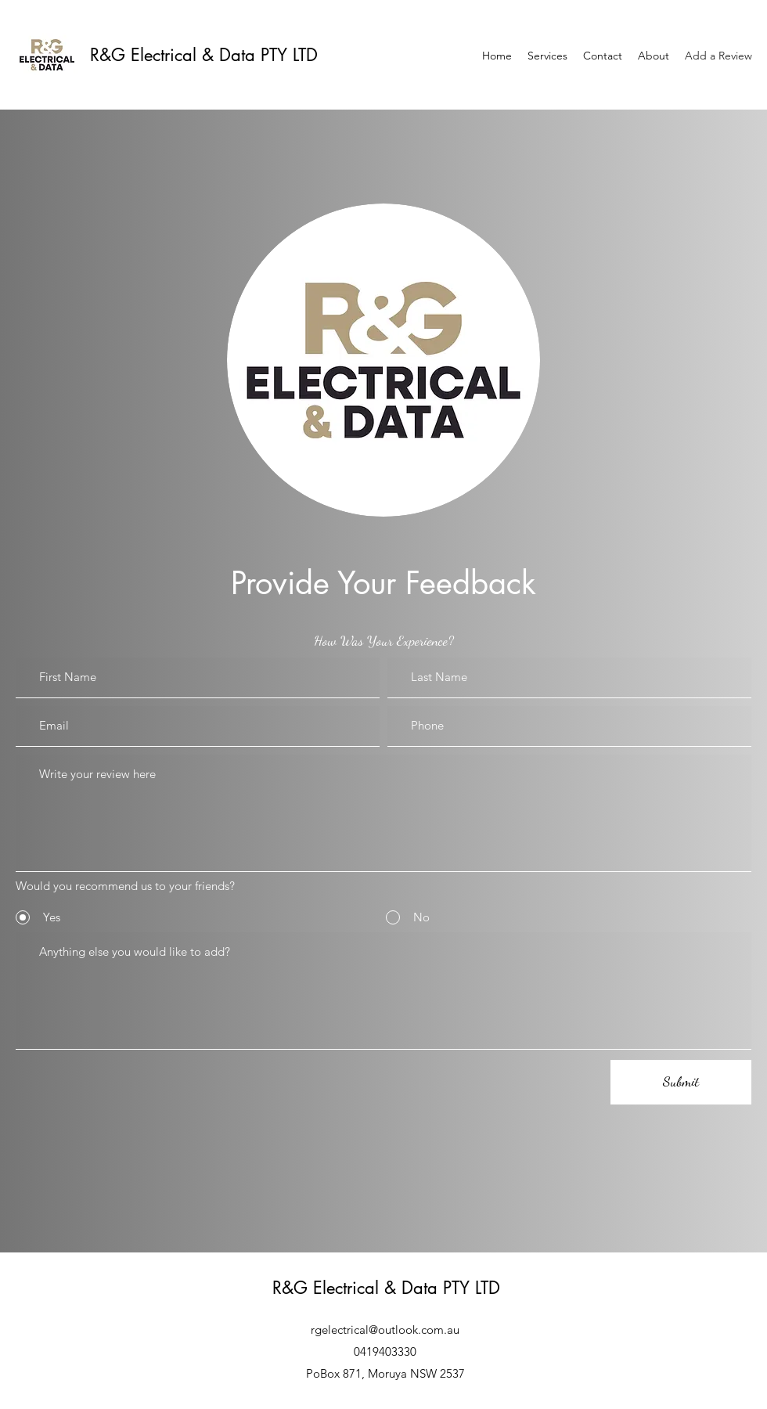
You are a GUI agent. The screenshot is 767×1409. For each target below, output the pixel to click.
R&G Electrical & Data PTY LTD (204, 55)
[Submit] (680, 1082)
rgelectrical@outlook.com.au (385, 1329)
